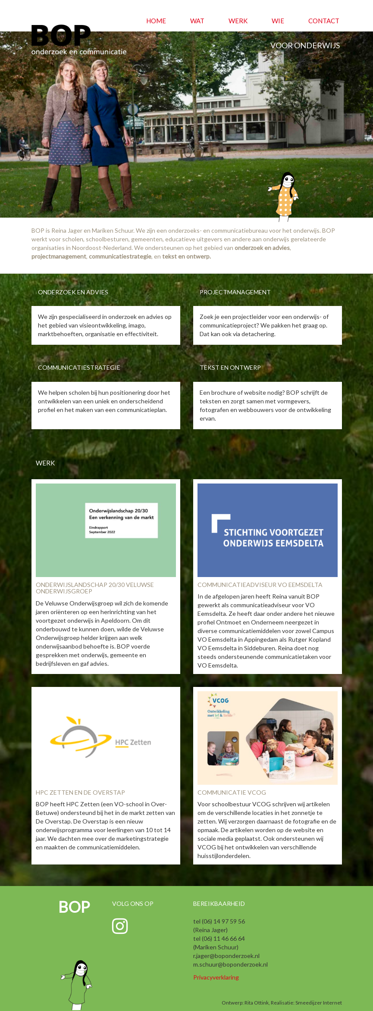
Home (156, 21)
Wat (197, 21)
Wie (278, 21)
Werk (238, 21)
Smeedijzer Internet (318, 1002)
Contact (323, 21)
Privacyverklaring (216, 977)
